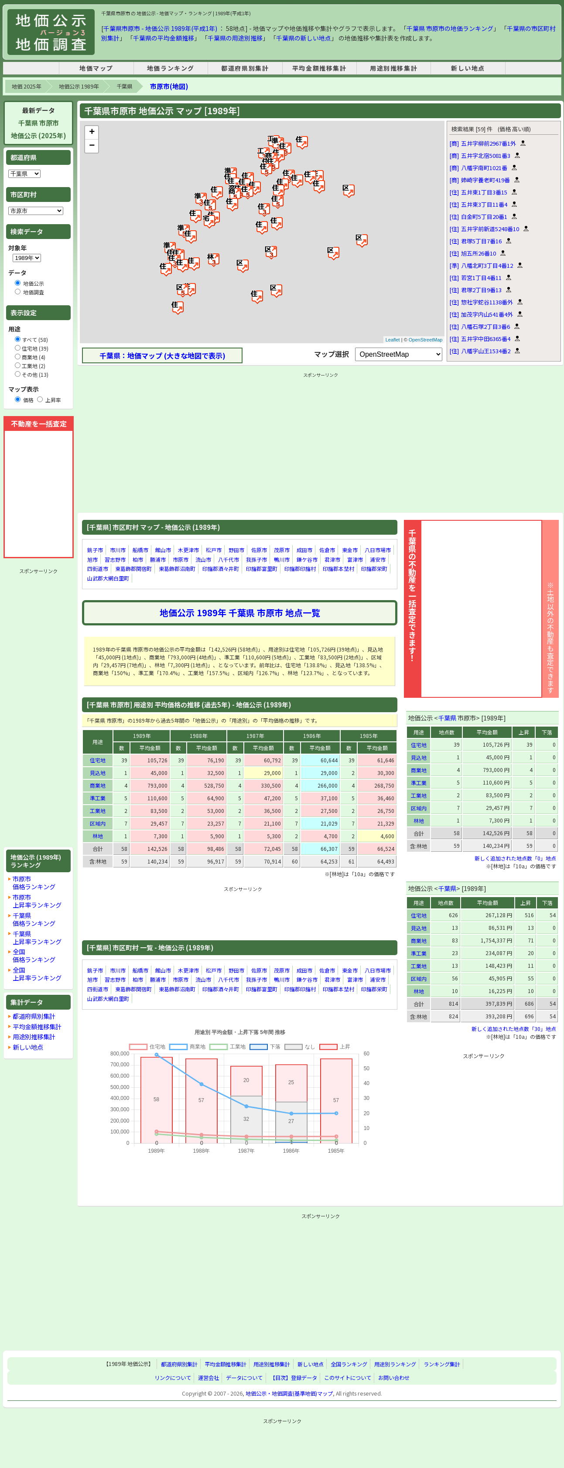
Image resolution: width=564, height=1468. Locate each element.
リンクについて (172, 1378)
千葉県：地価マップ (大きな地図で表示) (162, 355)
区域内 (98, 823)
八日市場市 (378, 549)
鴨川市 (282, 559)
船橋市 (140, 549)
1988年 (198, 735)
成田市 (304, 549)
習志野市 (115, 559)
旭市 (92, 559)
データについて (244, 1378)
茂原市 (282, 549)
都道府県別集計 (245, 68)
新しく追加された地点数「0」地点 (515, 858)
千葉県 (124, 86)
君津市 (332, 559)
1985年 (368, 735)
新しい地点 (468, 68)
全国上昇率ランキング (37, 973)
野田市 (236, 549)
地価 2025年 (26, 86)
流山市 (203, 559)
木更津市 (188, 549)
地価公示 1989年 (79, 86)
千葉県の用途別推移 (235, 38)
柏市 (138, 559)
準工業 (98, 798)
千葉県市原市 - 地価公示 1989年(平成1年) (160, 28)
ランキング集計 (442, 1364)
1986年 (312, 735)
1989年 (141, 735)
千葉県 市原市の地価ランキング (450, 28)
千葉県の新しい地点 (303, 38)
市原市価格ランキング (34, 882)
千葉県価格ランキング (34, 919)
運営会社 (208, 1378)
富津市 (355, 559)
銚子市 (95, 549)
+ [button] (92, 132)
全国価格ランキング (34, 955)
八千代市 (228, 559)
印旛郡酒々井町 (220, 568)
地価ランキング (171, 68)
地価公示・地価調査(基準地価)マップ (289, 1393)
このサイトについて (347, 1378)
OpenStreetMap (426, 339)
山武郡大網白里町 (108, 578)
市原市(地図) (169, 86)
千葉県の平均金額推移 (163, 38)
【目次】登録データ (293, 1378)
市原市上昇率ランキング (37, 900)
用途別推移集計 (393, 68)
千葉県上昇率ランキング (37, 937)
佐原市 (259, 549)
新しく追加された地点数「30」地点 (514, 1028)
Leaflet (393, 339)
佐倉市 (327, 549)
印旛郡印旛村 (300, 568)
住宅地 (98, 760)
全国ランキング (349, 1364)
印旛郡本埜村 (338, 568)
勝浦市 (158, 559)
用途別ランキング (395, 1364)
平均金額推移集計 (319, 68)
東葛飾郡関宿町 (133, 568)
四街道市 (97, 568)
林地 (97, 836)
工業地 (98, 810)
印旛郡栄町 (374, 568)
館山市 (163, 549)
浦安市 (378, 559)
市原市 (180, 559)
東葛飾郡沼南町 (177, 568)
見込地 (98, 772)
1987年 (255, 735)
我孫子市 (256, 559)
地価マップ (96, 68)
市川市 (118, 549)
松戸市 (214, 549)
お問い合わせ (394, 1378)
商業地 (98, 785)
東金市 (350, 549)
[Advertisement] (38, 708)
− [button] (92, 146)
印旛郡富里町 (261, 568)
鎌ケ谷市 (307, 559)
